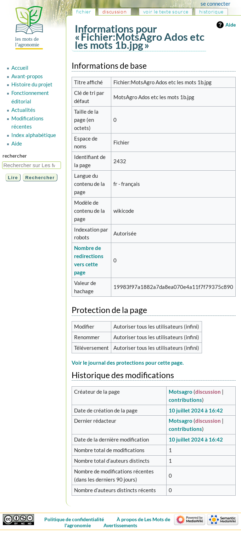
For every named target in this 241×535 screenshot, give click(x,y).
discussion (208, 391)
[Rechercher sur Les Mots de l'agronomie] (31, 165)
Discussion (114, 11)
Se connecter (215, 3)
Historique (211, 11)
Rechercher (14, 156)
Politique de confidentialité (74, 519)
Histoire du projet (31, 84)
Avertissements (120, 525)
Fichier (83, 11)
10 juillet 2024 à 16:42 (196, 410)
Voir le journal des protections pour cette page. (128, 362)
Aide (230, 25)
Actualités (23, 110)
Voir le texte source (166, 11)
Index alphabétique (33, 135)
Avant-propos (27, 76)
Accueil (19, 67)
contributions (185, 400)
